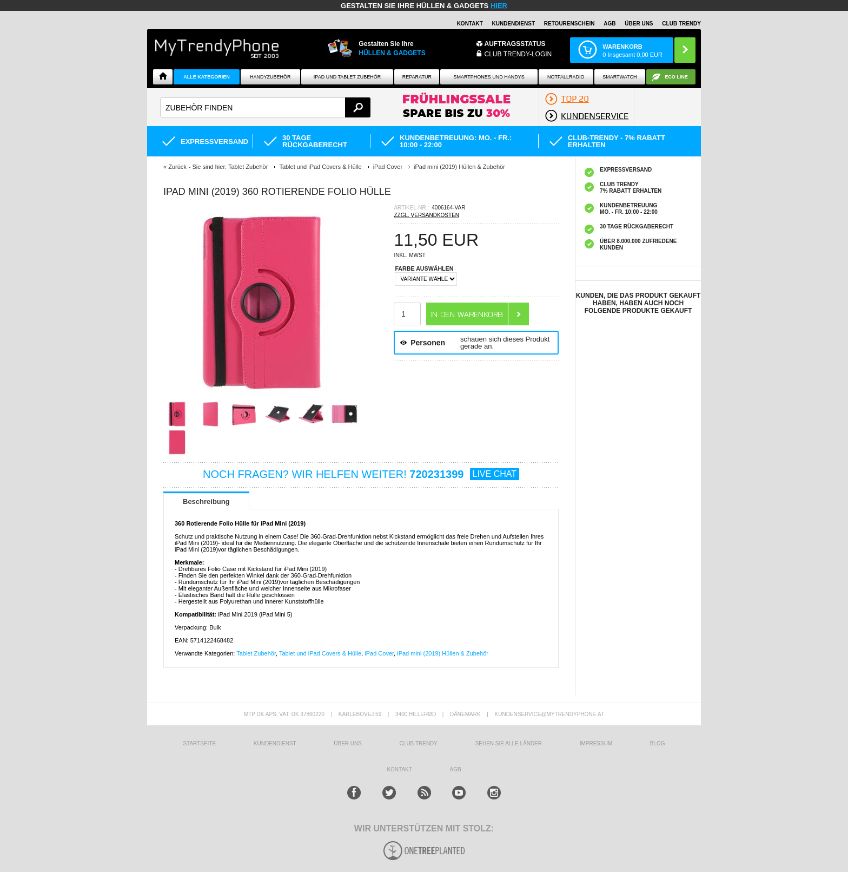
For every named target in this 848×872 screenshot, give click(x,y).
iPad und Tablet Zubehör (347, 77)
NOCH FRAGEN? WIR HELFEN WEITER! (361, 474)
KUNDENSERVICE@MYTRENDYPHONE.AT (550, 714)
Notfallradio (566, 77)
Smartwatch (619, 77)
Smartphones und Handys (488, 77)
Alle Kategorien (206, 77)
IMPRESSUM (596, 743)
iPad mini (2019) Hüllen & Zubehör (442, 653)
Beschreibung (206, 501)
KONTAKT (399, 769)
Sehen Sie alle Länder (508, 743)
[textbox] (265, 107)
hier (499, 6)
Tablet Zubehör (256, 653)
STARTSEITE (199, 743)
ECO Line (676, 77)
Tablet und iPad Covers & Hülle (320, 653)
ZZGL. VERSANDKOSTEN (426, 215)
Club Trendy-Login (518, 54)
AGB (609, 24)
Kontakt (470, 24)
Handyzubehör (270, 77)
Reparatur (417, 77)
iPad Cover (379, 653)
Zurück (177, 166)
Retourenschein (569, 24)
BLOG (657, 743)
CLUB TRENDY (681, 24)
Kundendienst (513, 24)
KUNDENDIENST (275, 743)
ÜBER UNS (639, 24)
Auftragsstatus (515, 44)
